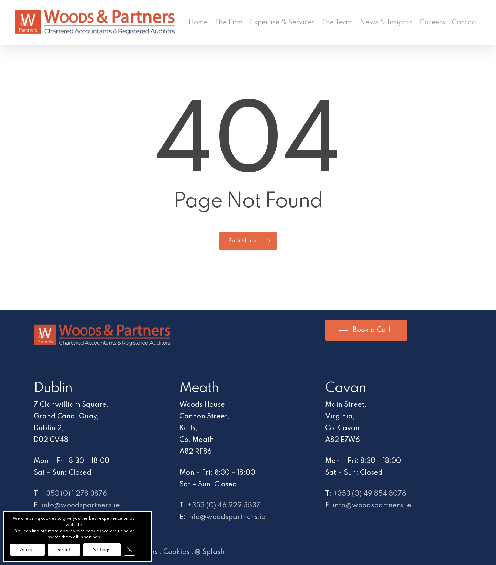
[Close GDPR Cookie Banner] (133, 549)
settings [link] (93, 537)
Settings (104, 549)
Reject (65, 549)
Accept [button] (27, 549)
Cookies (176, 552)
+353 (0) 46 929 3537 (223, 505)
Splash (210, 552)
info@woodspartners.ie (80, 505)
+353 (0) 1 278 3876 (74, 494)
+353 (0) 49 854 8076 (369, 494)
